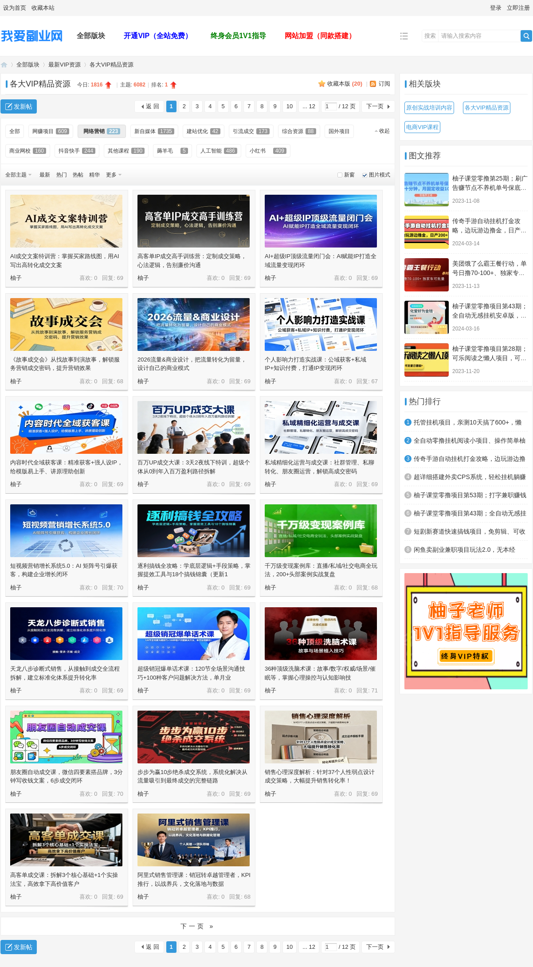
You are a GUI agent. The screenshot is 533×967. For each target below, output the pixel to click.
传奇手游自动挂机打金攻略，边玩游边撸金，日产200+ (486, 230)
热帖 (78, 175)
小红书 (268, 151)
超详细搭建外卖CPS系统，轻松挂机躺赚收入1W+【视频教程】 (470, 479)
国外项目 (339, 131)
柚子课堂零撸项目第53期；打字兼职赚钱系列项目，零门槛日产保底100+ (470, 497)
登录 (496, 7)
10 (289, 106)
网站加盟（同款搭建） (320, 35)
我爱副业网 (4, 64)
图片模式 (379, 175)
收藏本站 (43, 7)
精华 (94, 175)
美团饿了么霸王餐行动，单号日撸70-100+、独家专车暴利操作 (489, 273)
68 (120, 381)
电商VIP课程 (422, 127)
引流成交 (251, 131)
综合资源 (299, 131)
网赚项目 (50, 131)
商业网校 (27, 151)
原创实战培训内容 (429, 107)
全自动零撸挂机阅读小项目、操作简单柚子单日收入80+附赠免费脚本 (469, 443)
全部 (14, 131)
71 (375, 690)
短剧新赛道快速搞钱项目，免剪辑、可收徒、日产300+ (469, 534)
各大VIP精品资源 (111, 64)
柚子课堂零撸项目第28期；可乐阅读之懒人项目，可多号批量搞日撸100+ (490, 358)
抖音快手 (77, 151)
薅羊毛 (172, 151)
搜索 (430, 35)
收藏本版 (344, 83)
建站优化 (203, 131)
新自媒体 (154, 131)
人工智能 (218, 151)
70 (120, 587)
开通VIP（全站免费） (158, 35)
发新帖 (23, 106)
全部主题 (16, 175)
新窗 (349, 175)
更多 (111, 175)
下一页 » (198, 926)
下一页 (375, 106)
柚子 (16, 278)
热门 (61, 175)
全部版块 (91, 35)
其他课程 (126, 151)
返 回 (152, 106)
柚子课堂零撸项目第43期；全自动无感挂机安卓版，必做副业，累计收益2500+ (490, 315)
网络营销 (101, 131)
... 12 (308, 106)
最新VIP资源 (64, 64)
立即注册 (518, 7)
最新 (44, 175)
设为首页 (14, 7)
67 (375, 381)
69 (120, 278)
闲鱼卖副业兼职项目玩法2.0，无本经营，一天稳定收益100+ (464, 552)
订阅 (384, 83)
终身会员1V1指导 (238, 35)
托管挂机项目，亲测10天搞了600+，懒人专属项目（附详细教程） (467, 425)
